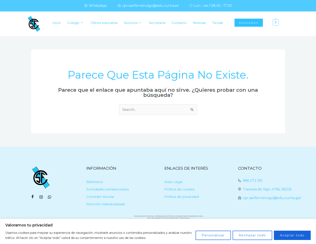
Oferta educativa (104, 23)
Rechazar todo (252, 235)
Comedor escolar (100, 197)
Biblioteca (94, 182)
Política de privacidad (181, 197)
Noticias (199, 23)
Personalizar (213, 235)
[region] (158, 231)
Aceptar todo (292, 235)
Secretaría (157, 23)
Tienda (217, 23)
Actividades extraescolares (107, 189)
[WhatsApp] (49, 197)
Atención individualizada (105, 204)
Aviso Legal (173, 182)
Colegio (75, 22)
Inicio (56, 23)
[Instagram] (41, 197)
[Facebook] (32, 197)
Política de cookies (179, 189)
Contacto (179, 23)
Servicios (132, 22)
